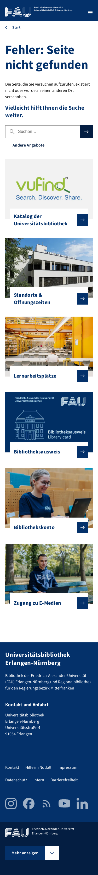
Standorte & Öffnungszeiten (47, 298)
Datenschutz (16, 780)
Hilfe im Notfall (38, 767)
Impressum (67, 767)
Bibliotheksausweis (47, 452)
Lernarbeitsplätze (47, 376)
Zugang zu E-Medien (47, 603)
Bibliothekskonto (47, 527)
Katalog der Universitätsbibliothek (47, 220)
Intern (38, 780)
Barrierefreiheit (64, 780)
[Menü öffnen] (90, 12)
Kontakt (12, 767)
